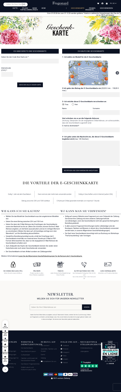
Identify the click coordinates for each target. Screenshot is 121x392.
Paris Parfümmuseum (28, 351)
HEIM (43, 8)
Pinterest (65, 349)
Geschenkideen (106, 8)
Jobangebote (84, 351)
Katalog (43, 358)
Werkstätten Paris (5, 340)
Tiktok (64, 355)
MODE (35, 8)
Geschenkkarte (78, 8)
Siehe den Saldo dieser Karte (30, 85)
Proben (92, 8)
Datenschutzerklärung (8, 364)
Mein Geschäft (5, 327)
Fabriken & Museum (5, 353)
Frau (65, 104)
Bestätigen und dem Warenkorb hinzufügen (81, 170)
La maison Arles (5, 347)
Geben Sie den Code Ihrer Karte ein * (15, 57)
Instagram (65, 352)
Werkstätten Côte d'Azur (5, 334)
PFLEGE (25, 8)
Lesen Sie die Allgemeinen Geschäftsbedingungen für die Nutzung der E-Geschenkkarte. (50, 256)
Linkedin (65, 359)
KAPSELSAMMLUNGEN (29, 10)
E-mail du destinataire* (70, 126)
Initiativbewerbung (86, 348)
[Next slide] (117, 73)
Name (64, 108)
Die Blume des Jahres (5, 360)
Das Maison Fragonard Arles (30, 364)
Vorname (96, 108)
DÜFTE (15, 8)
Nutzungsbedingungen (8, 354)
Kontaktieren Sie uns (49, 361)
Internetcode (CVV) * (6, 69)
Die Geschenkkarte (27, 348)
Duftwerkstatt (25, 355)
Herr (75, 104)
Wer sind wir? (45, 345)
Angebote (89, 10)
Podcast (65, 362)
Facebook (65, 345)
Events (43, 354)
